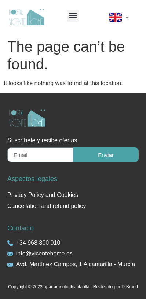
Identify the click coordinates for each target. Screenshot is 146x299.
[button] (73, 16)
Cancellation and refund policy (46, 206)
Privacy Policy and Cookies (42, 195)
